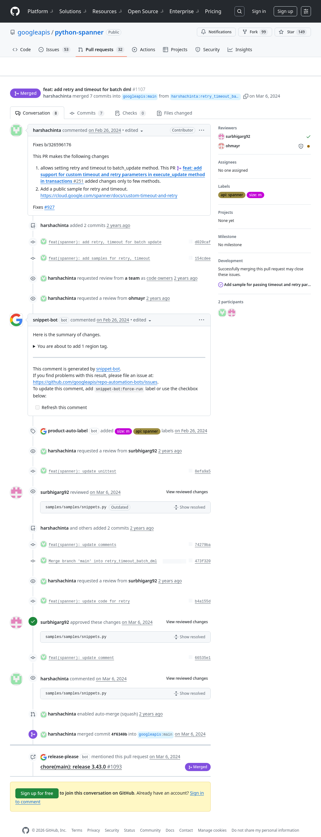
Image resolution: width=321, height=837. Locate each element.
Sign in (259, 11)
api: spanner (147, 421)
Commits (87, 103)
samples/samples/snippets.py (75, 497)
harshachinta (57, 84)
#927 (49, 197)
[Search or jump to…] (239, 11)
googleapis (34, 32)
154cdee (203, 249)
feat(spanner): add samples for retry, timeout (99, 249)
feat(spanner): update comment (81, 648)
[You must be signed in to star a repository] (293, 32)
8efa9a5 (203, 462)
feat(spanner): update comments (82, 535)
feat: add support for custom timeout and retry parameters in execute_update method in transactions (122, 164)
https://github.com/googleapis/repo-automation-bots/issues (95, 372)
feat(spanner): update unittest (82, 462)
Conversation (37, 103)
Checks (130, 103)
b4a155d (203, 592)
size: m (123, 421)
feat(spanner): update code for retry (89, 592)
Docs (170, 820)
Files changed (174, 103)
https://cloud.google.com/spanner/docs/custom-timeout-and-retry (108, 186)
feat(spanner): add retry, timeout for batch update (105, 232)
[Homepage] (15, 11)
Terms (76, 820)
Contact (186, 820)
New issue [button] (291, 70)
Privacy (93, 820)
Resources (107, 11)
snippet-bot (45, 310)
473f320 (203, 551)
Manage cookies (212, 820)
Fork (255, 32)
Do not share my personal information (265, 820)
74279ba (203, 535)
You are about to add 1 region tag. (73, 336)
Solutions (73, 11)
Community (150, 820)
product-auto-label (68, 421)
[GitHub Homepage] (25, 820)
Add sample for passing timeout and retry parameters (264, 275)
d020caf (203, 232)
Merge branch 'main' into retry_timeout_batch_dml (103, 551)
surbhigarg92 (54, 482)
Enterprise (185, 11)
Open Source (146, 11)
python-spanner (79, 32)
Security (112, 820)
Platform (41, 11)
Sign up (285, 11)
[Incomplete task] (37, 398)
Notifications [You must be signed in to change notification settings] (216, 32)
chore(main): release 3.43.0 (81, 756)
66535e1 (203, 648)
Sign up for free (37, 783)
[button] (257, 84)
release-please (63, 747)
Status (129, 820)
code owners (160, 268)
